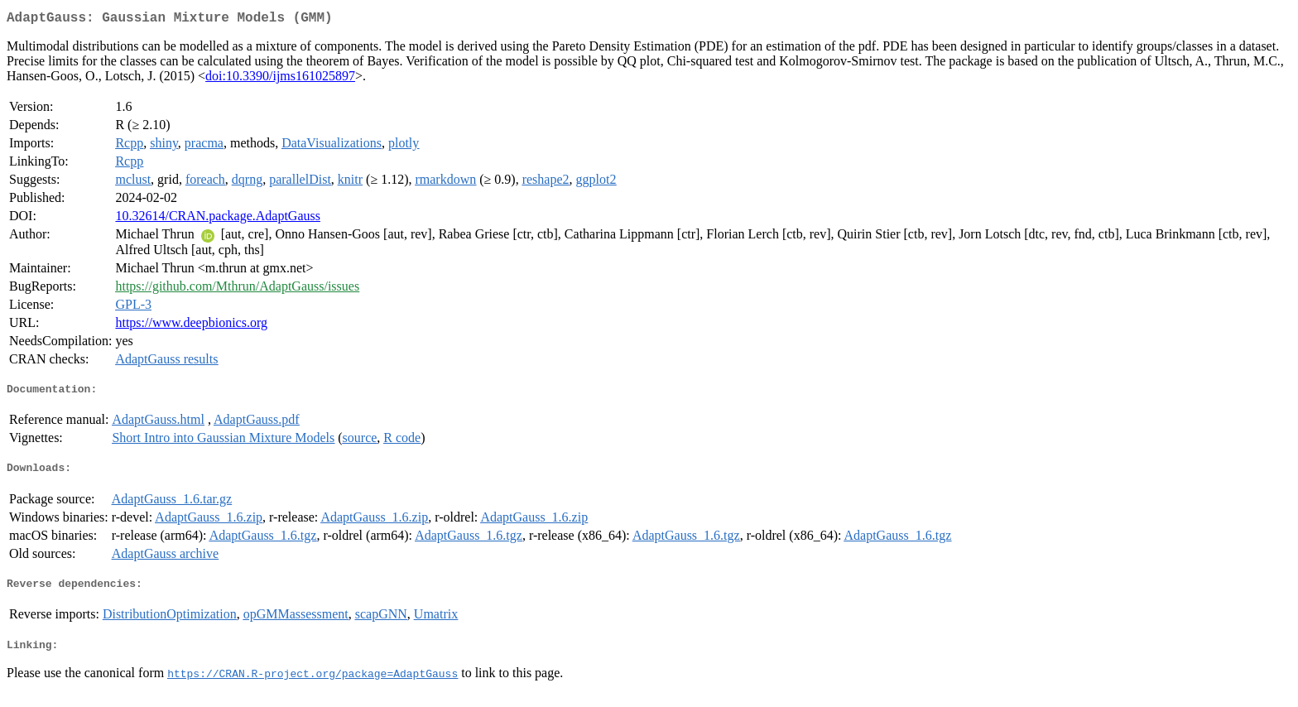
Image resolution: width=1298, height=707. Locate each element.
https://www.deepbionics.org (191, 326)
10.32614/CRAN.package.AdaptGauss (217, 219)
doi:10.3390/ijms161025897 (280, 79)
